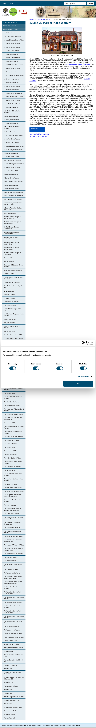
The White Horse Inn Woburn (12, 602)
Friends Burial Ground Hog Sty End (13, 286)
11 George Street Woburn (11, 50)
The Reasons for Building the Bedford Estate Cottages (12, 509)
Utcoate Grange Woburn (11, 644)
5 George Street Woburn (11, 178)
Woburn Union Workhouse (12, 711)
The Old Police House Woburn (13, 487)
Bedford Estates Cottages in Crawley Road (12, 227)
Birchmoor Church (9, 258)
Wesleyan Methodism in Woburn (13, 648)
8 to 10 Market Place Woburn (12, 199)
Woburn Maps (8, 689)
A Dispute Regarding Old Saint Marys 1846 (13, 208)
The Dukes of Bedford (10, 444)
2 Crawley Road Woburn (11, 119)
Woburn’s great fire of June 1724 (78, 64)
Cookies (11, 3)
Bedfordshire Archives (10, 22)
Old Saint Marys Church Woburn (14, 338)
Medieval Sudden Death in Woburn (12, 327)
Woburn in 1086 (8, 682)
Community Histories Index (39, 134)
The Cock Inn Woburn (10, 423)
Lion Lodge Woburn (10, 305)
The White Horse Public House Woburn (13, 606)
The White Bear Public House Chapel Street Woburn (13, 577)
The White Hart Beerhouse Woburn (12, 587)
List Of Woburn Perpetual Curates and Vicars (14, 314)
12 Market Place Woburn (11, 61)
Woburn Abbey (8, 651)
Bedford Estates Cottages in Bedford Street (12, 222)
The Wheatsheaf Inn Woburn (12, 573)
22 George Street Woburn (11, 142)
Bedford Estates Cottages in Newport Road (12, 248)
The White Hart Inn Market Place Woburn (14, 598)
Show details (83, 377)
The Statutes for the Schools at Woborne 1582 (13, 549)
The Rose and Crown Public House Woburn (12, 523)
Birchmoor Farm (9, 261)
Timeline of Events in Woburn (13, 633)
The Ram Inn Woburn (10, 505)
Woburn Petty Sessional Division (14, 697)
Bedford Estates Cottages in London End (12, 238)
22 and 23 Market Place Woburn (13, 135)
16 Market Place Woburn (11, 90)
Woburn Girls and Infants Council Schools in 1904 (14, 678)
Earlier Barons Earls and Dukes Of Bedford (13, 278)
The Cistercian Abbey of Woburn (14, 414)
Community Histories (40, 19)
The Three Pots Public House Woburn (13, 565)
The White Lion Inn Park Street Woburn (13, 622)
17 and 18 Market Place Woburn (13, 97)
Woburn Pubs (8, 704)
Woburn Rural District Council (13, 707)
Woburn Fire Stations (10, 665)
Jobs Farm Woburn (9, 294)
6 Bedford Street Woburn (11, 185)
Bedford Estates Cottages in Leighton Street (12, 233)
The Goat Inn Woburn (10, 454)
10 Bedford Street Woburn (12, 43)
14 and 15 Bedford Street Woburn (14, 75)
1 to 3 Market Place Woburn (12, 36)
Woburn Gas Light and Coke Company (12, 673)
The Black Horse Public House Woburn (13, 397)
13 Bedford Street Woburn (12, 68)
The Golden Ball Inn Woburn (12, 458)
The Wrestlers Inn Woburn (12, 630)
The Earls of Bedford (10, 447)
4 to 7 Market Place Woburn (12, 160)
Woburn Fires (8, 669)
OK (78, 384)
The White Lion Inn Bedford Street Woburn (12, 611)
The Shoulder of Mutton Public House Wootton (13, 540)
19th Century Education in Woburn (12, 111)
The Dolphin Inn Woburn (11, 440)
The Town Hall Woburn (11, 569)
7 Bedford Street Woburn (11, 188)
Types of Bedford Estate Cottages (14, 637)
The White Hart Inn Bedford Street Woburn (12, 592)
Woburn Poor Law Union (11, 700)
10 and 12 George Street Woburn (14, 40)
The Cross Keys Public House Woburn (13, 432)
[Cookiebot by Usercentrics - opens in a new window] (83, 343)
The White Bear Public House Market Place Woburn (13, 582)
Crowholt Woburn (9, 274)
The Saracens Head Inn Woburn (13, 536)
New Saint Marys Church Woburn (14, 335)
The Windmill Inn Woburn (11, 626)
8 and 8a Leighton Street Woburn (14, 192)
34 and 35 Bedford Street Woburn (14, 146)
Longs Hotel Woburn (10, 319)
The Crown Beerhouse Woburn (13, 437)
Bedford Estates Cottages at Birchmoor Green (12, 217)
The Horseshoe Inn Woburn (12, 467)
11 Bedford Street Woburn (12, 47)
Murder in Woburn (9, 331)
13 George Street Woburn (11, 72)
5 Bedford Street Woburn (11, 174)
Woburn (49, 19)
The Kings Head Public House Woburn (13, 474)
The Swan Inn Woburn (10, 557)
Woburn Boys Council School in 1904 (13, 655)
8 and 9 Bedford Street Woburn (13, 196)
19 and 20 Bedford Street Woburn (14, 104)
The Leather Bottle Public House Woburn (14, 479)
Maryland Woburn (9, 322)
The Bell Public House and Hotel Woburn (14, 389)
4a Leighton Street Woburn (12, 171)
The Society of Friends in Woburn (14, 545)
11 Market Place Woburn (11, 54)
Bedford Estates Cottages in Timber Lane (12, 253)
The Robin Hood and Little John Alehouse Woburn (13, 518)
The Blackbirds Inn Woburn (12, 405)
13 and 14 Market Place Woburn (13, 65)
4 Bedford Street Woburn (11, 153)
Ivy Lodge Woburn (9, 291)
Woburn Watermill (9, 718)
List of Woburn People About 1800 (12, 309)
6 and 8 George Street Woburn (13, 181)
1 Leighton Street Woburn (11, 33)
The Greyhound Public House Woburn (13, 462)
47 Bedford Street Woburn (12, 167)
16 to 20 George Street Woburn (13, 93)
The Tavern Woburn (10, 561)
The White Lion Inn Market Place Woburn (14, 617)
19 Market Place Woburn (11, 107)
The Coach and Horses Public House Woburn (13, 418)
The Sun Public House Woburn (13, 554)
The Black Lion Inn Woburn (12, 402)
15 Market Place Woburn (11, 82)
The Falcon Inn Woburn (11, 451)
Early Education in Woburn (12, 282)
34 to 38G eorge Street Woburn (13, 149)
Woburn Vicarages (9, 714)
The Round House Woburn (12, 527)
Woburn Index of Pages (10, 29)
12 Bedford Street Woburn (12, 58)
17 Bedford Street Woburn (12, 100)
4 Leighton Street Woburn (11, 157)
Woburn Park (8, 693)
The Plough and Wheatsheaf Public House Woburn (12, 495)
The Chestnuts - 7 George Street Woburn (14, 409)
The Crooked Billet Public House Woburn (14, 427)
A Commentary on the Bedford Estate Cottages (13, 203)
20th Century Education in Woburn (12, 127)
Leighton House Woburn (11, 302)
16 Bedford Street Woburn (12, 86)
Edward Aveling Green (10, 640)
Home (4, 3)
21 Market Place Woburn (11, 132)
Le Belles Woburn (9, 298)
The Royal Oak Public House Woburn (12, 532)
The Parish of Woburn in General (14, 491)
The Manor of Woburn (10, 484)
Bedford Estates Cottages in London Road (12, 243)
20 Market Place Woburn (11, 123)
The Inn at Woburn (9, 470)
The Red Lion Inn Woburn (11, 514)
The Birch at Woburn (10, 393)
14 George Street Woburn (11, 79)
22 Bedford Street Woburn (12, 139)
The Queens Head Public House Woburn (13, 500)
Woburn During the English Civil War (13, 660)
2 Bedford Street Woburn (11, 116)
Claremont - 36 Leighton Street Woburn (13, 265)
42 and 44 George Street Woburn (14, 164)
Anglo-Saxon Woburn (10, 213)
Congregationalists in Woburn (13, 270)
